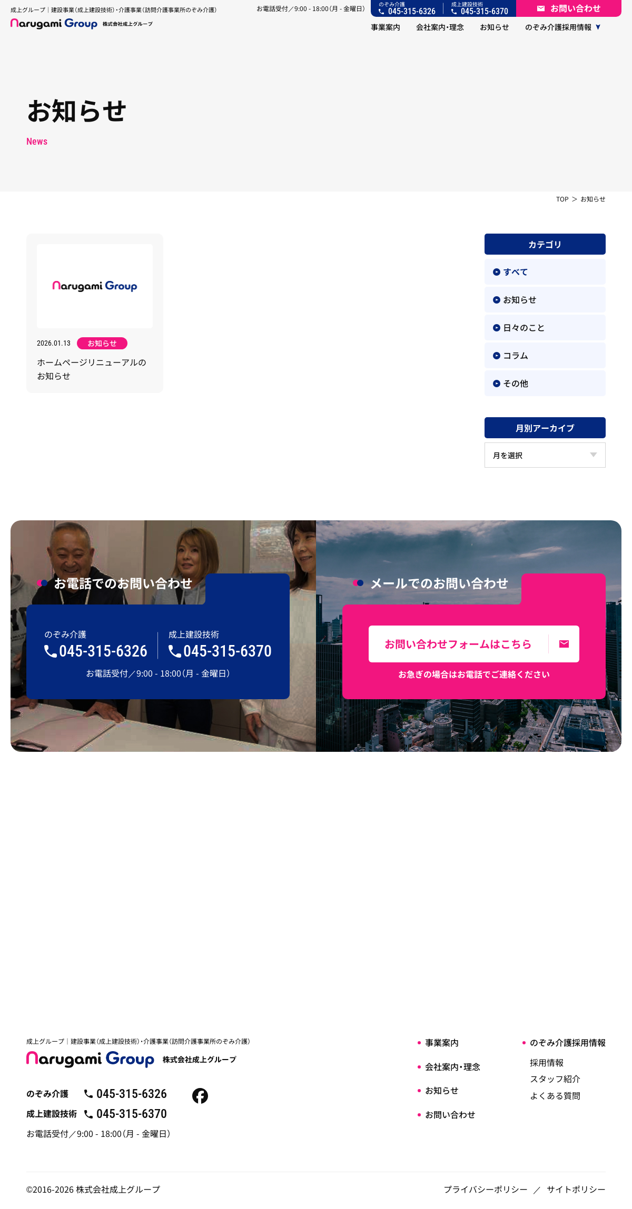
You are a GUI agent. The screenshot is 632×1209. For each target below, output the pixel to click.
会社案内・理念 (452, 1066)
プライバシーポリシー (485, 1189)
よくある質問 (555, 1095)
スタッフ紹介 (555, 1078)
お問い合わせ (450, 1114)
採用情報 (547, 1062)
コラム (510, 355)
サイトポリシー (576, 1189)
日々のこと (519, 327)
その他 (510, 383)
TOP (562, 198)
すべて (510, 271)
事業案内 (442, 1042)
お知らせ (515, 299)
